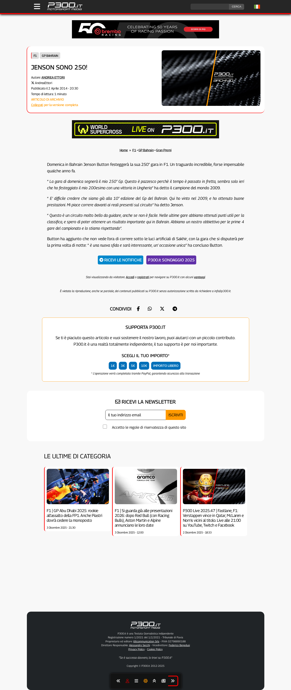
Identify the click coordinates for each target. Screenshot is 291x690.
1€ (113, 366)
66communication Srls (146, 641)
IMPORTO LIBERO (165, 366)
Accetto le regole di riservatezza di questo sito (149, 427)
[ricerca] (210, 7)
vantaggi (199, 277)
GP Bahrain (50, 55)
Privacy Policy (136, 649)
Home (124, 150)
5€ (133, 366)
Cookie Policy (155, 649)
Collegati (37, 105)
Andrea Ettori (53, 77)
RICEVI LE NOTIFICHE (120, 260)
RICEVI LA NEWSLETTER (145, 402)
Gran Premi (163, 150)
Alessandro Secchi (139, 645)
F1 (35, 55)
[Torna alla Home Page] (62, 10)
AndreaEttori (43, 83)
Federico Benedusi (179, 645)
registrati (143, 277)
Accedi (130, 277)
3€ (123, 366)
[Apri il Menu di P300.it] (37, 6)
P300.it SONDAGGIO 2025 (171, 260)
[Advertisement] (145, 578)
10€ (144, 366)
